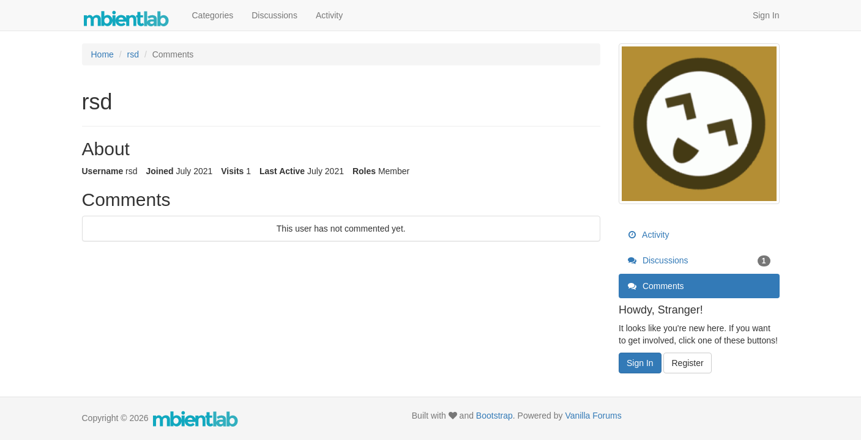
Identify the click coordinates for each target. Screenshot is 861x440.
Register (687, 363)
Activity (329, 15)
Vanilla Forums (593, 415)
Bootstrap (494, 415)
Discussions (274, 15)
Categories (213, 15)
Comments (656, 286)
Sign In (766, 15)
